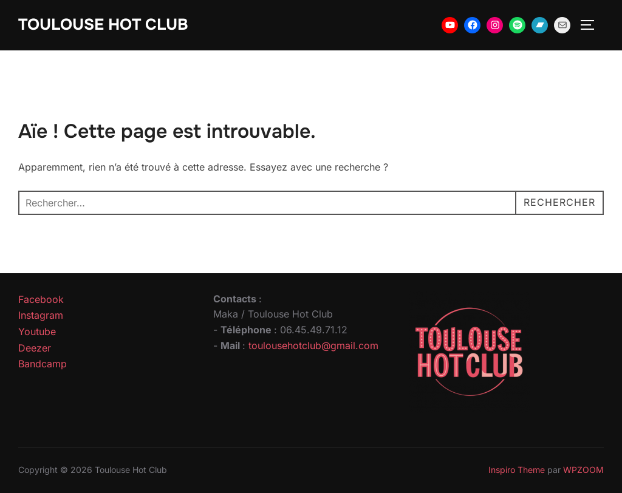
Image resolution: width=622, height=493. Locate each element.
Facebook (41, 299)
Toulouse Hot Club (103, 25)
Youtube (37, 331)
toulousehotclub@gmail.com (313, 345)
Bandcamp (42, 364)
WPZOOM (583, 469)
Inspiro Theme (516, 469)
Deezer (34, 348)
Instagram (40, 315)
